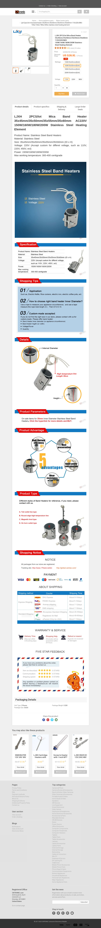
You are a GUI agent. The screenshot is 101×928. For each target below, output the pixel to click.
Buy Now (62, 94)
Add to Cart (80, 94)
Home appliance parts (46, 20)
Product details (22, 107)
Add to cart (20, 772)
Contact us (42, 6)
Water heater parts (62, 20)
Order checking (51, 6)
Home (34, 20)
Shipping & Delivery (61, 108)
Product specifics (41, 107)
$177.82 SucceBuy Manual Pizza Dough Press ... (58, 2)
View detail (20, 767)
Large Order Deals (80, 108)
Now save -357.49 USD (36, 2)
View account (62, 6)
